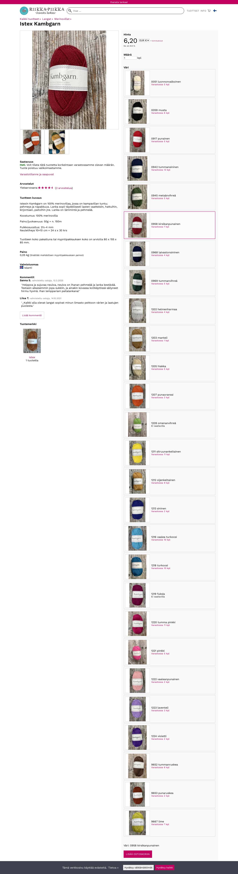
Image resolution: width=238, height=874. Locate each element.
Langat (47, 19)
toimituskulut (157, 41)
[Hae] (125, 10)
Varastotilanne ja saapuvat (37, 174)
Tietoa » (113, 867)
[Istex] (32, 348)
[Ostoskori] (209, 11)
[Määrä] (130, 58)
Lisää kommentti (32, 315)
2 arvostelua (64, 188)
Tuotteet (193, 10)
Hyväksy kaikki (164, 867)
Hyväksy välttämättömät (138, 867)
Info (203, 10)
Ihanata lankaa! (119, 2)
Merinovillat (62, 19)
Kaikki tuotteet (30, 19)
